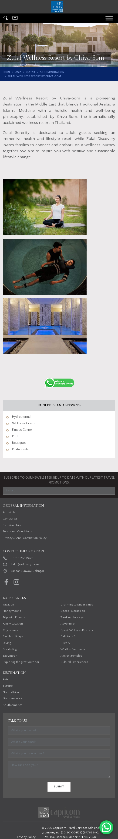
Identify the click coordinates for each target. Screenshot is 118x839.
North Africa (11, 692)
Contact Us (10, 518)
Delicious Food (70, 636)
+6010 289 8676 (22, 558)
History (65, 643)
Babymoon (10, 655)
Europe (8, 685)
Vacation (8, 604)
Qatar (30, 72)
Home (6, 72)
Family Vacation (13, 623)
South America (12, 705)
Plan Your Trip (12, 525)
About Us (9, 512)
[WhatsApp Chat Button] (106, 827)
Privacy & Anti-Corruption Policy (25, 538)
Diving (7, 643)
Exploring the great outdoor (21, 662)
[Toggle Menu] (109, 18)
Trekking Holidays (72, 617)
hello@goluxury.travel (25, 564)
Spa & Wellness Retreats (77, 630)
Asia (18, 72)
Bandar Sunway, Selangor (27, 570)
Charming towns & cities (77, 604)
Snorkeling (10, 649)
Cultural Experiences (74, 662)
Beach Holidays (13, 636)
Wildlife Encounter (73, 649)
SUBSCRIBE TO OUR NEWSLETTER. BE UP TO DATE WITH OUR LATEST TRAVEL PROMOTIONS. (59, 480)
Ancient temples (71, 655)
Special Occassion (73, 610)
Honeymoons (12, 610)
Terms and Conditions (17, 531)
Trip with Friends (14, 617)
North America (12, 698)
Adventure (67, 623)
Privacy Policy (26, 837)
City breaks (10, 630)
